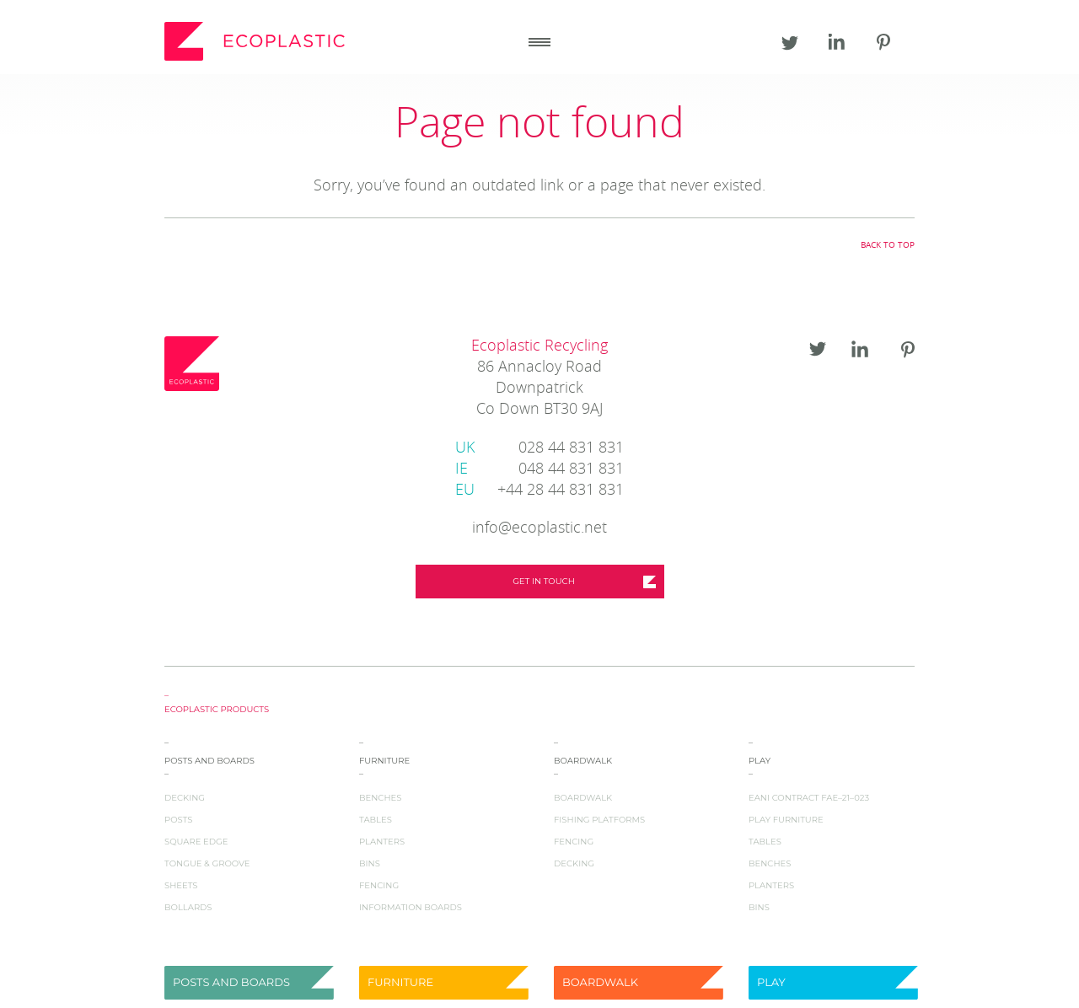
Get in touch (544, 581)
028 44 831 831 (539, 448)
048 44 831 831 (539, 469)
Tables (375, 819)
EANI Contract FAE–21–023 (809, 797)
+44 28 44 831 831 (539, 490)
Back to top (888, 245)
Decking (184, 797)
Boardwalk (583, 797)
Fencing (379, 885)
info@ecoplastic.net (539, 528)
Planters (382, 841)
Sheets (180, 885)
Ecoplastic (257, 41)
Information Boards (410, 907)
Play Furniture (786, 819)
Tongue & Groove (207, 863)
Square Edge (196, 841)
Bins (369, 863)
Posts (178, 819)
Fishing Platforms (599, 819)
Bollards (188, 907)
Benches (380, 797)
